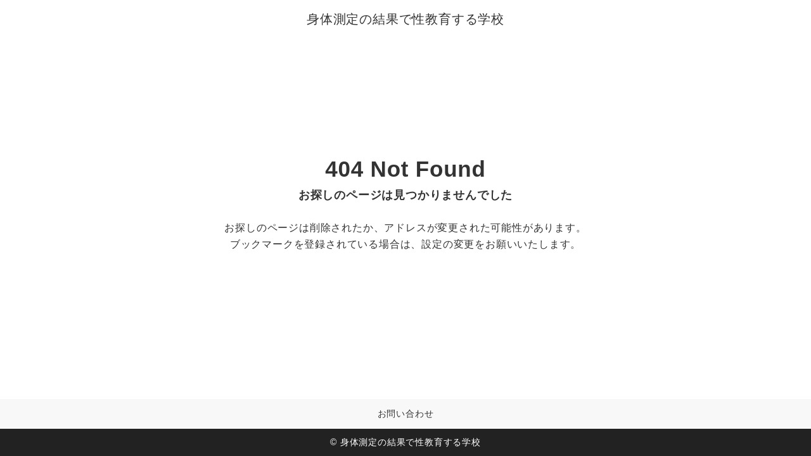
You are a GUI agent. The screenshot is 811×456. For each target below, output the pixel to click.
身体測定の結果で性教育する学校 (405, 19)
